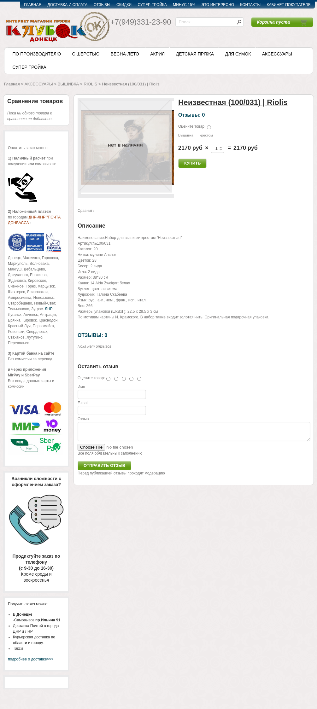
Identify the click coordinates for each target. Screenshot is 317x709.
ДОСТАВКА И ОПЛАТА (68, 5)
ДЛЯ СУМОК (238, 53)
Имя (81, 387)
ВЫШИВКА (68, 84)
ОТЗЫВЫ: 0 (92, 335)
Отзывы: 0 (191, 115)
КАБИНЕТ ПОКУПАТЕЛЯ (288, 5)
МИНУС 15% (184, 5)
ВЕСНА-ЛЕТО (125, 53)
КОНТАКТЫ (250, 5)
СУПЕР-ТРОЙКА (152, 5)
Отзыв (83, 419)
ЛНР (48, 309)
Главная (12, 84)
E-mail (83, 403)
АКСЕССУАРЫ (277, 53)
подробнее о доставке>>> (31, 659)
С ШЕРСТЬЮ (85, 53)
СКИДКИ (124, 5)
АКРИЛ (157, 53)
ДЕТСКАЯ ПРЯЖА (195, 53)
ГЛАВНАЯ (32, 5)
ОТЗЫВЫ (102, 5)
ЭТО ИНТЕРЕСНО (218, 5)
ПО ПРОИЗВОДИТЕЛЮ (37, 53)
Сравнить (86, 210)
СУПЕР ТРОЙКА (29, 67)
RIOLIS (90, 84)
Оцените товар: (191, 126)
